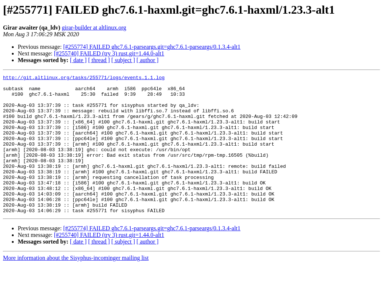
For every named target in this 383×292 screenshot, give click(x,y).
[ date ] (78, 60)
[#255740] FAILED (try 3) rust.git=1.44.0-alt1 (109, 53)
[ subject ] (123, 60)
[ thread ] (99, 60)
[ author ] (148, 60)
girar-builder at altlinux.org (94, 27)
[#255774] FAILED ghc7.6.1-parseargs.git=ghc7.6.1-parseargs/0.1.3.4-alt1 (152, 47)
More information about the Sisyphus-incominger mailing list (76, 285)
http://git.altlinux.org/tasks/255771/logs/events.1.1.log (84, 78)
